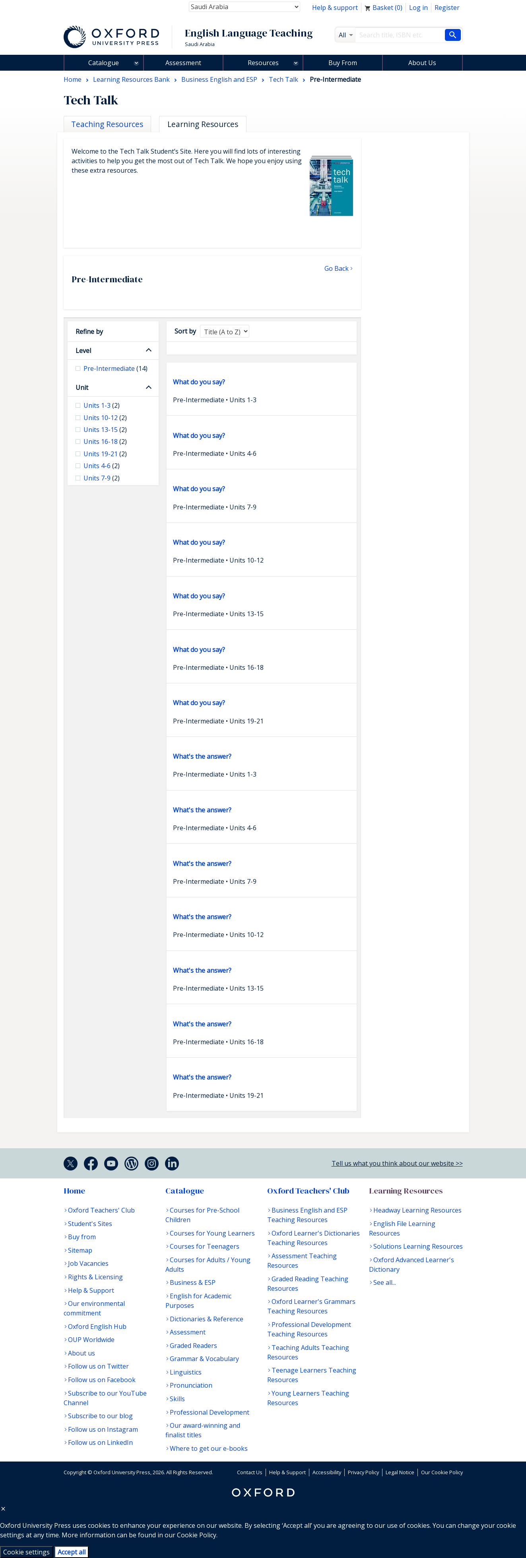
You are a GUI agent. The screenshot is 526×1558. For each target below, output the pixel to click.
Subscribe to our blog (100, 1415)
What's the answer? (202, 756)
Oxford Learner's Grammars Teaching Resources (311, 1306)
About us (81, 1353)
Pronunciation (191, 1385)
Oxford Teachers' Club (101, 1210)
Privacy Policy (363, 1472)
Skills (177, 1398)
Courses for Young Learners (212, 1233)
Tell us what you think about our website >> (397, 1163)
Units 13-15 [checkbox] (105, 429)
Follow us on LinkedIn (100, 1442)
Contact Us (249, 1472)
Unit (82, 387)
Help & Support (91, 1290)
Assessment (183, 62)
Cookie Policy (196, 1535)
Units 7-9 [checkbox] (101, 478)
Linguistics (186, 1372)
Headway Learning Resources (417, 1210)
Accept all (71, 1552)
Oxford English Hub (97, 1326)
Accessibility (326, 1472)
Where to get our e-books (209, 1448)
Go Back (336, 268)
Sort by (185, 331)
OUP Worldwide (91, 1339)
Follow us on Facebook (102, 1379)
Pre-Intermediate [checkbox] (115, 368)
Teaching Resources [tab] (107, 124)
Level (83, 350)
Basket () (383, 7)
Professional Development (209, 1412)
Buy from (82, 1236)
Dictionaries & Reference (206, 1319)
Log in (418, 7)
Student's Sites (90, 1223)
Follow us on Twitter (98, 1366)
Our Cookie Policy (442, 1472)
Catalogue (103, 62)
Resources (263, 62)
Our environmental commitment (94, 1308)
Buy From (342, 62)
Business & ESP (192, 1282)
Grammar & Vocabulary (204, 1358)
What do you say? (199, 382)
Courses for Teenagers (204, 1246)
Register (447, 7)
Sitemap (80, 1250)
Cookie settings (26, 1552)
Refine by (89, 331)
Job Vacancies (88, 1263)
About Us (422, 62)
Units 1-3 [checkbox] (101, 405)
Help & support (335, 7)
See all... (384, 1282)
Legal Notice (400, 1472)
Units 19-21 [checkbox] (105, 453)
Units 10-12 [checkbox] (105, 417)
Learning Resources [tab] (202, 124)
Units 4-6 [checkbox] (101, 465)
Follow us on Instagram (103, 1429)
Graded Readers (193, 1345)
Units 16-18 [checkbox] (105, 441)
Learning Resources (406, 1190)
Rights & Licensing (95, 1277)
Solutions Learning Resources (418, 1246)
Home (74, 1190)
